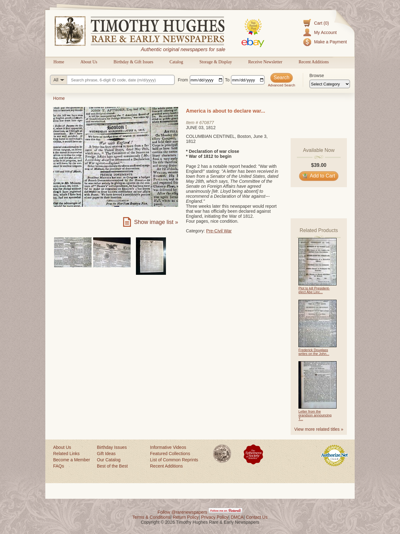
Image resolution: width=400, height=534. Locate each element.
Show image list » (156, 222)
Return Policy (186, 517)
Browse (316, 75)
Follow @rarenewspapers (182, 512)
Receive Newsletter (265, 62)
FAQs (58, 466)
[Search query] (112, 80)
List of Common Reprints (174, 459)
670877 (206, 122)
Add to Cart (318, 175)
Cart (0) (321, 23)
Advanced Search (281, 85)
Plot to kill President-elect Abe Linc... (314, 290)
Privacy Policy (214, 517)
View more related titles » (318, 429)
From (183, 79)
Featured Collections (170, 453)
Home (58, 62)
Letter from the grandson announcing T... (315, 415)
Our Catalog (108, 459)
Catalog (176, 62)
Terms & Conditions (151, 517)
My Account (325, 32)
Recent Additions (313, 62)
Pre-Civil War (219, 230)
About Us (88, 62)
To (227, 79)
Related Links (66, 453)
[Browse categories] (329, 84)
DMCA (237, 517)
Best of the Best (112, 466)
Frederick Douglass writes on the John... (313, 352)
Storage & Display (215, 62)
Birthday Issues (112, 447)
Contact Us (257, 517)
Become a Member (71, 459)
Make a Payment (330, 41)
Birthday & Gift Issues (133, 62)
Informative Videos (168, 447)
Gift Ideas (106, 453)
